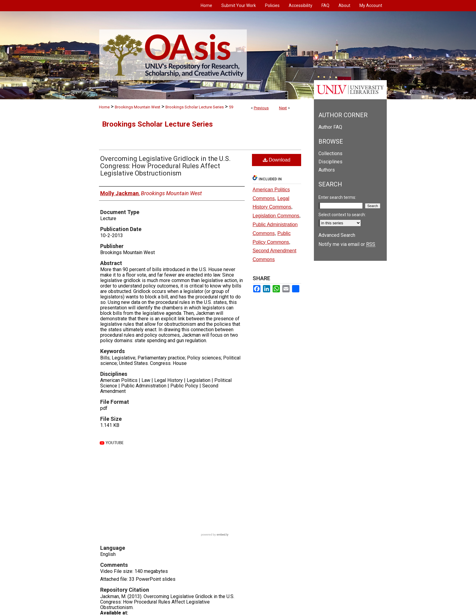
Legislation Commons (276, 215)
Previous (261, 108)
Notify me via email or (346, 244)
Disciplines (330, 162)
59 (231, 107)
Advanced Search (336, 235)
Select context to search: (342, 214)
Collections (330, 153)
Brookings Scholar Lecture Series (194, 107)
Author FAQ (330, 127)
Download (277, 159)
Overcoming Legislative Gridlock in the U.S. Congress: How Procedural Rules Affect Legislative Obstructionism (165, 166)
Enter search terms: (337, 197)
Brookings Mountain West (137, 107)
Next (283, 108)
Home (104, 107)
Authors (326, 170)
